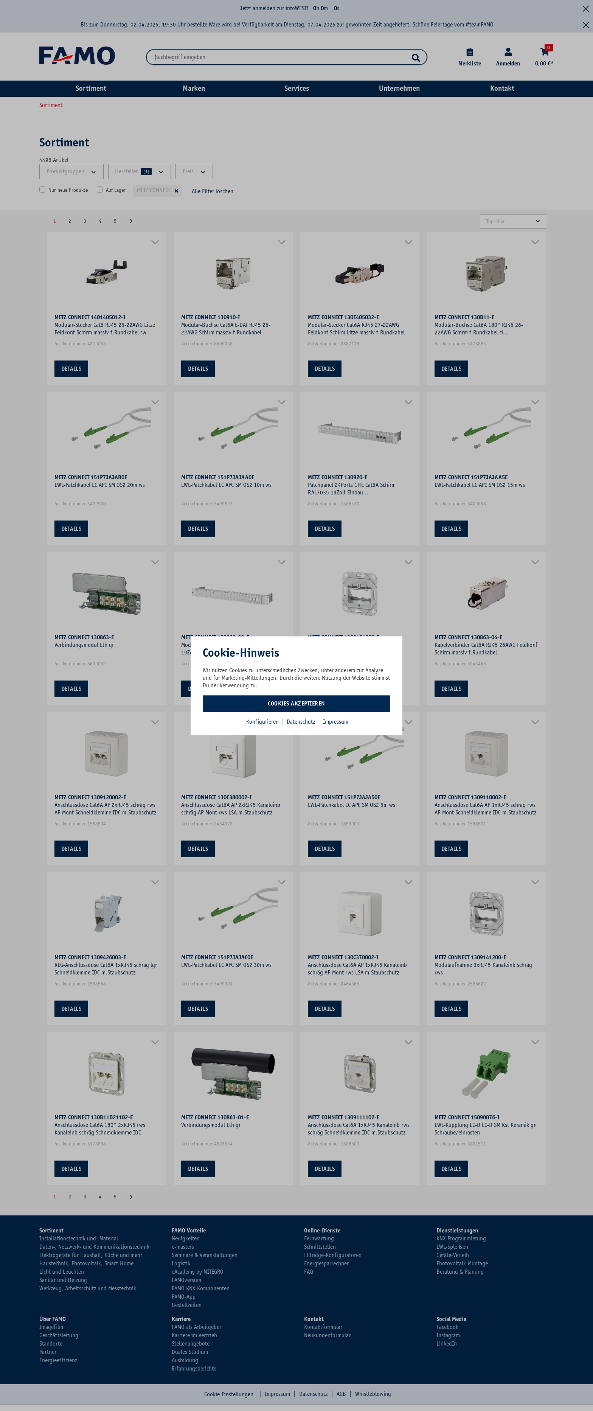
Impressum (335, 721)
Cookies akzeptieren (296, 703)
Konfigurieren (262, 721)
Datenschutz (302, 721)
